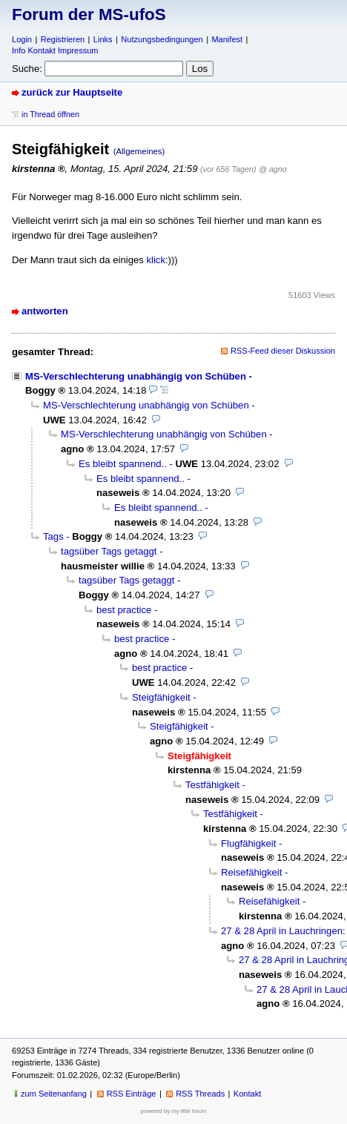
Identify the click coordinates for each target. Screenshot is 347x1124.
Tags (53, 536)
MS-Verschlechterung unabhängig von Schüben (135, 376)
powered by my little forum (174, 1111)
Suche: (27, 68)
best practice (123, 609)
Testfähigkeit (212, 784)
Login (22, 39)
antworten (45, 311)
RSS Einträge (131, 1093)
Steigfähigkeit (161, 697)
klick (155, 259)
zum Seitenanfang (54, 1093)
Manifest (226, 39)
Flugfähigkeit (248, 843)
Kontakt (247, 1093)
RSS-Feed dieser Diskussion (283, 350)
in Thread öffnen (50, 114)
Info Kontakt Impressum (55, 50)
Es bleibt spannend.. (123, 463)
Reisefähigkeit (251, 872)
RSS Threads (200, 1093)
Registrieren (63, 39)
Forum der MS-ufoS (89, 14)
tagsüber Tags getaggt (109, 551)
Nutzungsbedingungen (161, 39)
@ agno (272, 169)
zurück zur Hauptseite (72, 92)
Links (103, 39)
